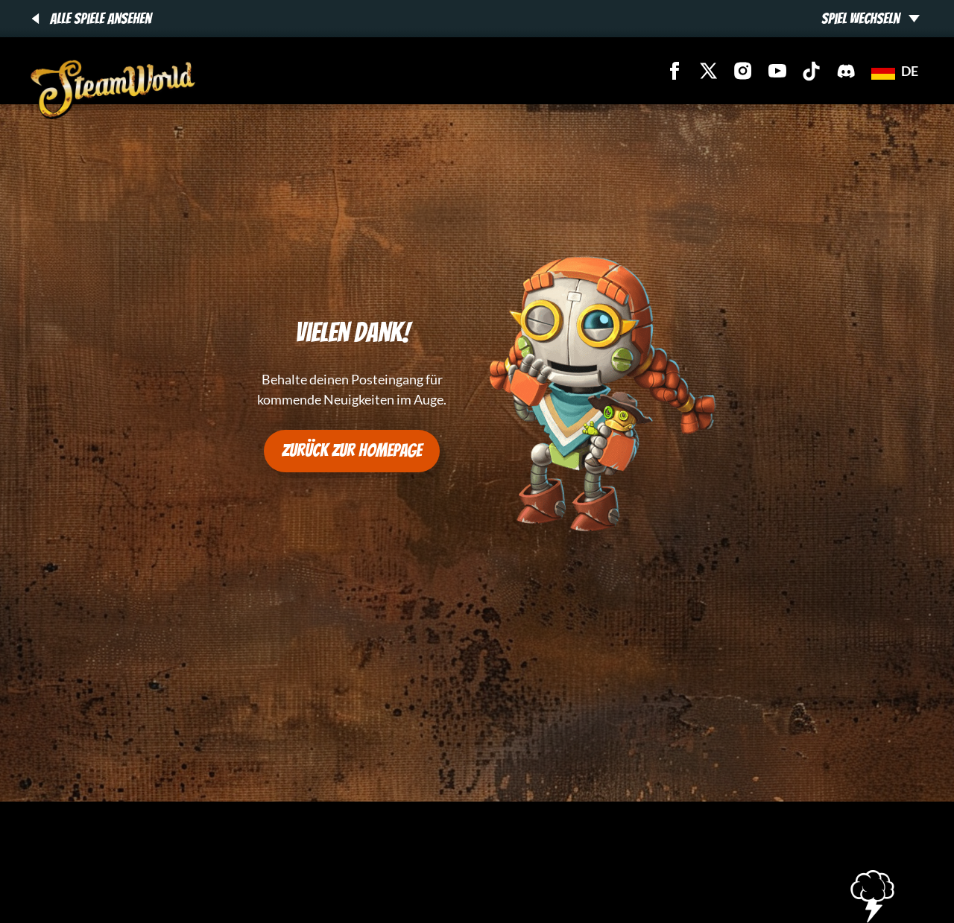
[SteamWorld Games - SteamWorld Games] (113, 89)
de (894, 71)
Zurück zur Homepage (352, 450)
